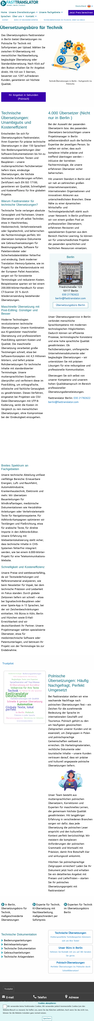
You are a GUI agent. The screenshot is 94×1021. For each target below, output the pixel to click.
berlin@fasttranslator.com (70, 298)
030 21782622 (70, 294)
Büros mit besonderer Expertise (26, 20)
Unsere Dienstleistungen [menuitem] (22, 12)
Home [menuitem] (4, 12)
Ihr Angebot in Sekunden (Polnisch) (23, 97)
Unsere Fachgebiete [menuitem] (49, 12)
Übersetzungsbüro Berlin (70, 305)
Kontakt (5, 20)
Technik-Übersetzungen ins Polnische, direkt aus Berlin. (64, 20)
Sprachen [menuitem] (6, 16)
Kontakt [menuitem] (30, 16)
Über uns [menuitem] (17, 16)
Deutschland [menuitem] (83, 6)
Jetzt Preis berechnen (81, 12)
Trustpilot (8, 663)
